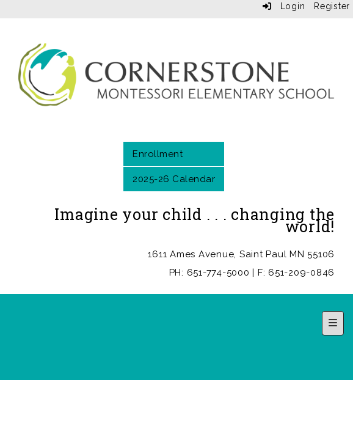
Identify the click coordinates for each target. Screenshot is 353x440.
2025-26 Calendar (174, 179)
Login (284, 6)
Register (332, 6)
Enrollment (158, 154)
